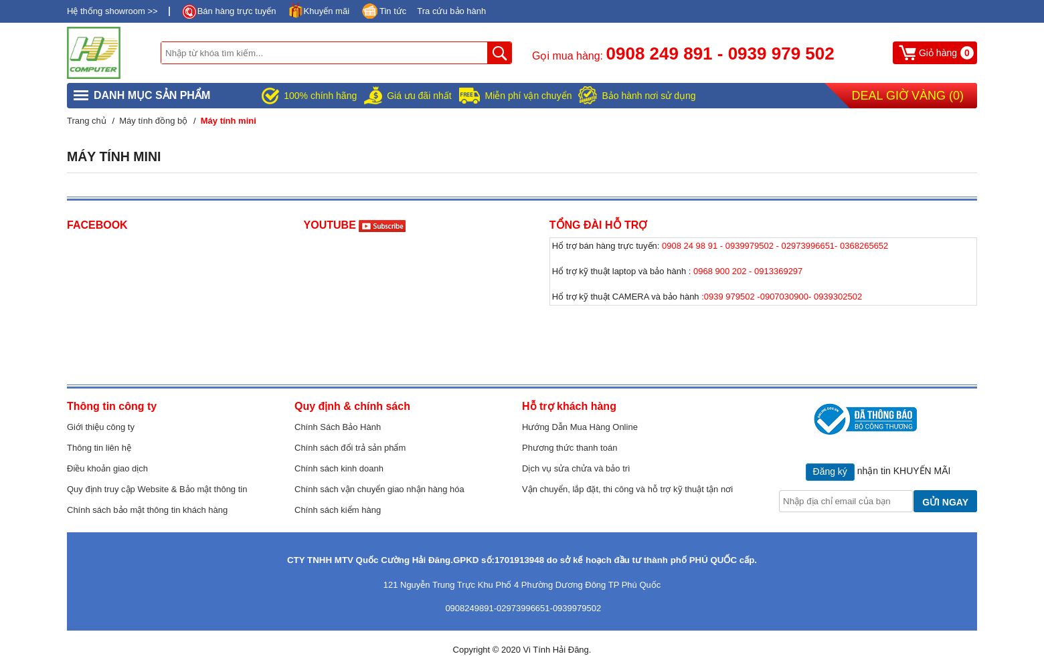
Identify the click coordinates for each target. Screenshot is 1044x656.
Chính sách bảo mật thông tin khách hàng (147, 510)
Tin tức (392, 11)
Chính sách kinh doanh (338, 468)
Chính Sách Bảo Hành (337, 427)
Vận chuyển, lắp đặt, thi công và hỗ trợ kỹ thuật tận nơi (627, 489)
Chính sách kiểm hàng (337, 510)
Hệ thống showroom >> (112, 11)
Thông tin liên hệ (99, 448)
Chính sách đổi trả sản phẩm (350, 448)
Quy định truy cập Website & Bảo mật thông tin (157, 489)
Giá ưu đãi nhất (419, 95)
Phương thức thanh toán (569, 448)
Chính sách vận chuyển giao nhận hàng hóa (379, 489)
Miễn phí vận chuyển (528, 95)
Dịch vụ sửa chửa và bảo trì (576, 468)
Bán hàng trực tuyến (236, 11)
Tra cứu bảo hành (451, 11)
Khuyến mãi (326, 11)
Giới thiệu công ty (101, 427)
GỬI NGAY (945, 502)
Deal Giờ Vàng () (908, 95)
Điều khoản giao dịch (107, 468)
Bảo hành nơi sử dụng (648, 95)
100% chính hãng (320, 95)
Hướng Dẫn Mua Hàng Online (580, 427)
